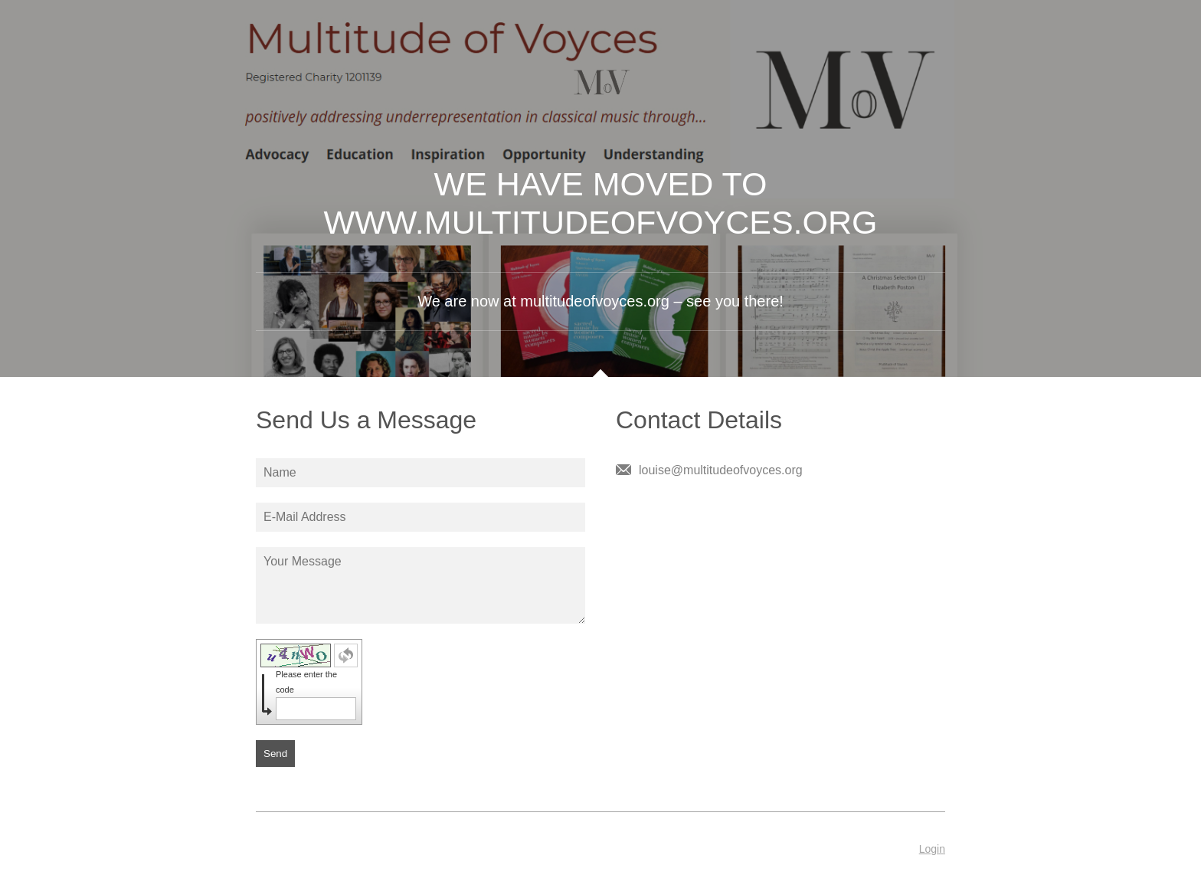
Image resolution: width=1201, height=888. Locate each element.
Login (932, 849)
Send (275, 753)
